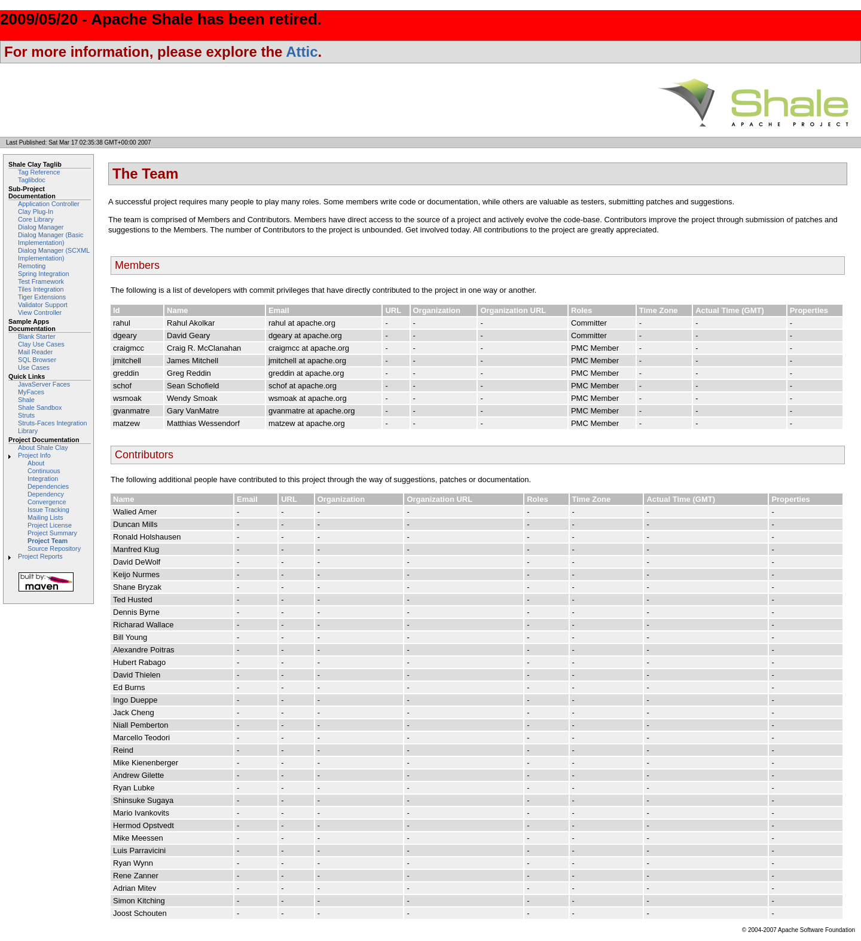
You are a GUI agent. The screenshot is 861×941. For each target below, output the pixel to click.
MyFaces (31, 392)
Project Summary (52, 533)
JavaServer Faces (44, 384)
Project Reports (40, 556)
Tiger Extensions (42, 297)
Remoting (31, 265)
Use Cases (34, 367)
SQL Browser (37, 359)
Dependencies (48, 486)
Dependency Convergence (47, 498)
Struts (26, 415)
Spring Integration (43, 273)
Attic (301, 52)
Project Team (48, 540)
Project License (50, 525)
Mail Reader (35, 351)
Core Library (36, 219)
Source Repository (54, 548)
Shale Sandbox (40, 407)
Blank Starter (37, 336)
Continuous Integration (44, 474)
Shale (26, 399)
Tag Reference (39, 172)
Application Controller (49, 203)
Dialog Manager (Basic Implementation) (51, 238)
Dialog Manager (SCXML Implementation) (54, 254)
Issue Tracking (48, 509)
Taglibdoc (31, 179)
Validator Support (43, 304)
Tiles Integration (41, 289)
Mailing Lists (45, 517)
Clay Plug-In (35, 211)
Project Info (34, 455)
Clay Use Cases (41, 344)
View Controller (40, 312)
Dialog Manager (40, 227)
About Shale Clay (43, 447)
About (36, 463)
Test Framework (41, 281)
